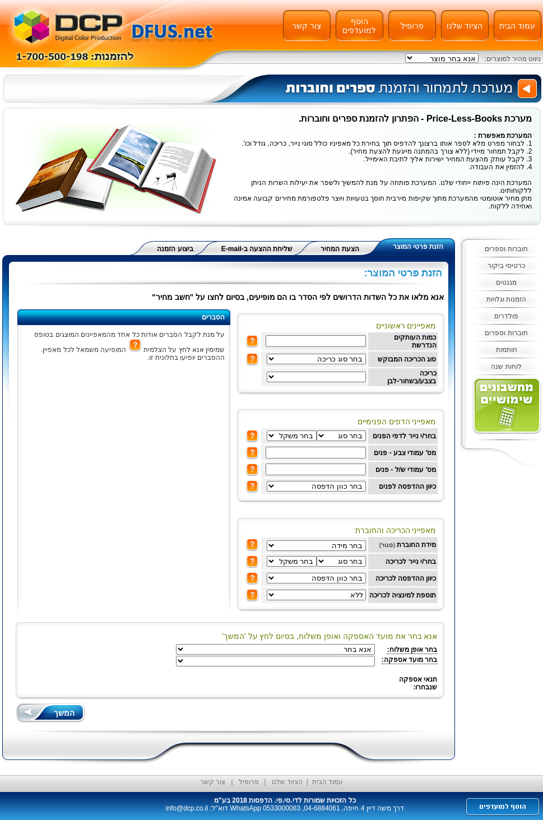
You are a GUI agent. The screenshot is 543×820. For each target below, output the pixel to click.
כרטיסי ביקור (506, 266)
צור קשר (306, 25)
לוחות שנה (506, 366)
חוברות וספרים (506, 249)
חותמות (506, 350)
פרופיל (412, 25)
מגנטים (506, 282)
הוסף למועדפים (359, 26)
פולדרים (506, 316)
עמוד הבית (517, 25)
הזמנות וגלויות (506, 299)
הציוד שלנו (464, 25)
